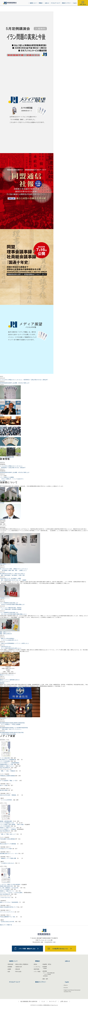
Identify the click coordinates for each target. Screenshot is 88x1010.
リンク (43, 1001)
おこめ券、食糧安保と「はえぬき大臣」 (9, 887)
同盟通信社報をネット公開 (6, 764)
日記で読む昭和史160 (5, 767)
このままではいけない (5, 897)
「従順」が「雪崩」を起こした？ (8, 834)
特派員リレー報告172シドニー (7, 766)
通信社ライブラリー (40, 982)
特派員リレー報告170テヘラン (7, 891)
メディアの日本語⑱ (5, 826)
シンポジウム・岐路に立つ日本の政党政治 (10, 884)
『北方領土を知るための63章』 (7, 921)
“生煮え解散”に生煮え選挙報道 (7, 839)
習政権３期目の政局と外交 (6, 886)
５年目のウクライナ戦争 (6, 848)
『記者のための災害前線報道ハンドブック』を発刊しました (14, 643)
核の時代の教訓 (3, 790)
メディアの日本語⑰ (5, 889)
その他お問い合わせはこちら (60, 948)
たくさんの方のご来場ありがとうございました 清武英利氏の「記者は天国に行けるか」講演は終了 (24, 379)
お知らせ (67, 961)
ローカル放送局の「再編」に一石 (8, 780)
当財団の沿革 (18, 966)
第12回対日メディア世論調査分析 (8, 759)
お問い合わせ (83, 4)
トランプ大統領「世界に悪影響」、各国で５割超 (12, 824)
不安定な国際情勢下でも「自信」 (8, 916)
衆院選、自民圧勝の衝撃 (6, 821)
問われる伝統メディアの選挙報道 (8, 843)
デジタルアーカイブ (14, 982)
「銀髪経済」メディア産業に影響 (8, 858)
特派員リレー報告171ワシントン (7, 827)
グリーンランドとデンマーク (7, 911)
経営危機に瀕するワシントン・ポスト (9, 853)
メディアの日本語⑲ (5, 761)
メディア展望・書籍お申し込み (27, 948)
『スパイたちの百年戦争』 (6, 799)
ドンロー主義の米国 (5, 758)
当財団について (13, 961)
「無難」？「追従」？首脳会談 (7, 770)
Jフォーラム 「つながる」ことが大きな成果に (11, 892)
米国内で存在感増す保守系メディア (8, 907)
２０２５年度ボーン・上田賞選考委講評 (9, 762)
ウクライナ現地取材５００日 (7, 822)
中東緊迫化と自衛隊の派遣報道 (7, 775)
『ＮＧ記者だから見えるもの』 (7, 863)
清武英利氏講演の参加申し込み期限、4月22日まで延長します (14, 382)
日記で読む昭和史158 (5, 894)
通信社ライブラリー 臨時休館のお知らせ (9, 679)
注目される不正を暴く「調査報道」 (8, 795)
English (67, 982)
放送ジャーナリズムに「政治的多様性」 (9, 902)
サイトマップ (52, 1001)
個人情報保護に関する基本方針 (28, 1001)
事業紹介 (37, 961)
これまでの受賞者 (47, 974)
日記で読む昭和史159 (5, 830)
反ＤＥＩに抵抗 (3, 785)
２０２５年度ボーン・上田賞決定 (8, 829)
